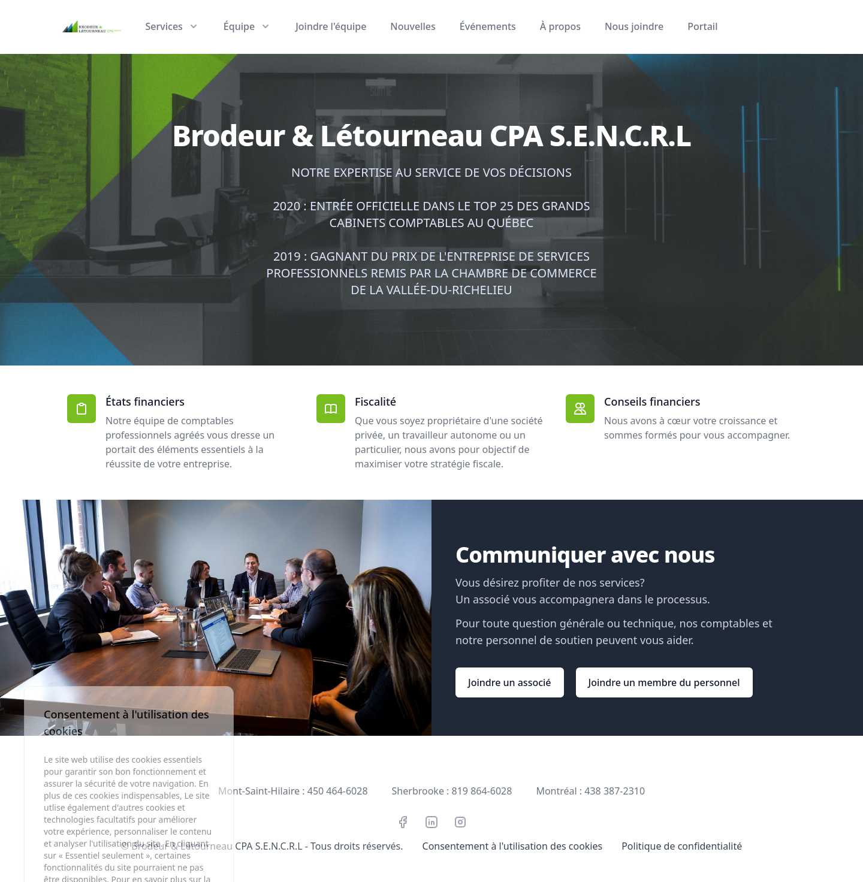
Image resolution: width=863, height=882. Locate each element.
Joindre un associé (509, 682)
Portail (702, 26)
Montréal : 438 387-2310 (590, 791)
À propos (560, 26)
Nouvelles (412, 26)
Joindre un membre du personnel (664, 682)
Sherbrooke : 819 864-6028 (452, 791)
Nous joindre (634, 26)
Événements (488, 26)
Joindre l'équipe (330, 26)
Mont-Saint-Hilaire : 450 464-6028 (293, 791)
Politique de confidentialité (681, 846)
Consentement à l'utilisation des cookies (513, 846)
